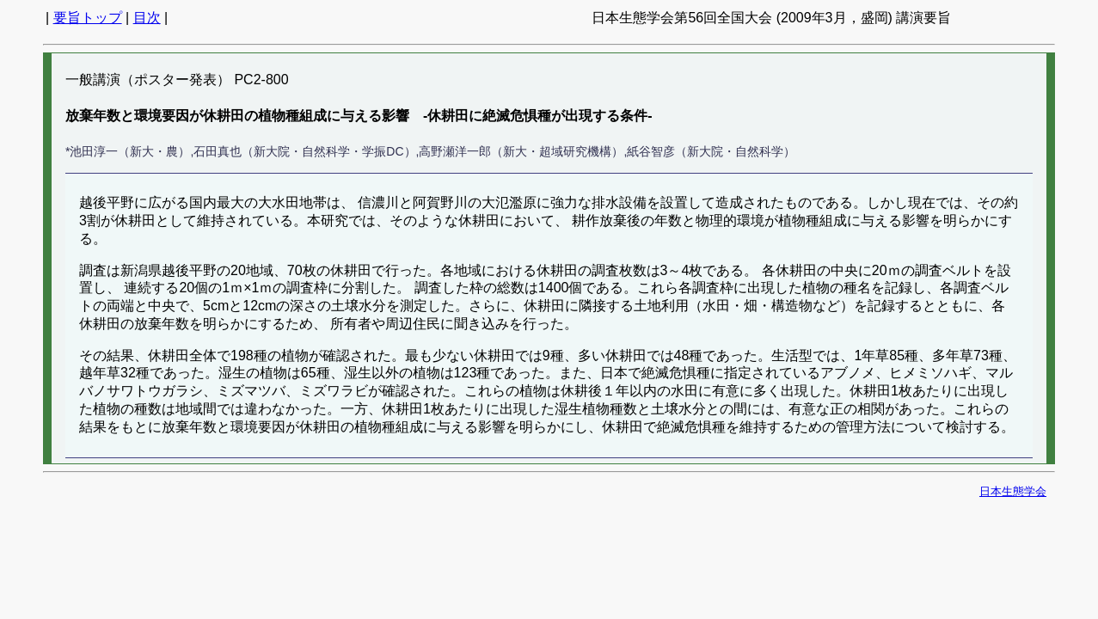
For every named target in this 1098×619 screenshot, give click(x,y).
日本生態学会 (1012, 491)
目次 (147, 17)
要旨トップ (87, 17)
